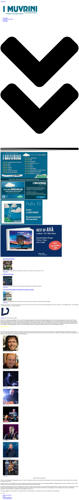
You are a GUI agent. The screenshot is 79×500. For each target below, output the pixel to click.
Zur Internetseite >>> (5, 326)
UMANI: (2, 317)
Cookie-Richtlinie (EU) (7, 498)
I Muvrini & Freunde (8, 274)
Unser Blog (5, 18)
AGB (4, 496)
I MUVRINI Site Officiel (8, 19)
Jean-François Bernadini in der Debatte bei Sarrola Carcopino (18, 289)
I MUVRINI (2, 1)
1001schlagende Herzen (9, 258)
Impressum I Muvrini (7, 495)
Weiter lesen (5, 271)
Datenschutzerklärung (7, 497)
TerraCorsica (5, 21)
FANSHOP (5, 20)
